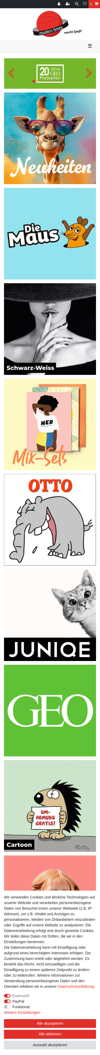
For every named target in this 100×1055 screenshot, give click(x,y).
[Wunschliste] (85, 4)
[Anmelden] (59, 4)
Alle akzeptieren (50, 1023)
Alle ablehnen (50, 1034)
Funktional (21, 1007)
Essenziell (21, 996)
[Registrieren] (68, 4)
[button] (11, 73)
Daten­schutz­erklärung (76, 986)
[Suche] (77, 4)
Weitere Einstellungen (22, 1012)
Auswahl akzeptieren (50, 1045)
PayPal (18, 1001)
